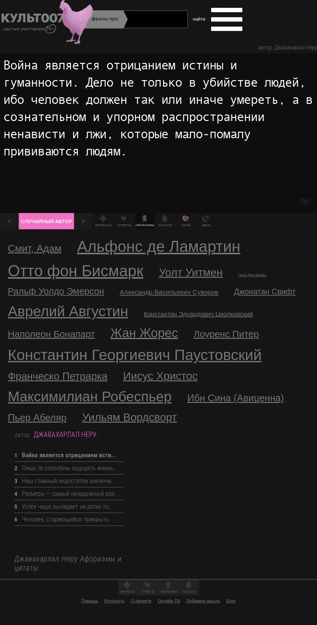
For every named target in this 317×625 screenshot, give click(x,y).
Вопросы (103, 225)
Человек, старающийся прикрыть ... (64, 519)
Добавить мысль (203, 600)
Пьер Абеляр (37, 417)
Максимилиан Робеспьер (89, 396)
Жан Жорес (144, 333)
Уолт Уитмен (191, 272)
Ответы (124, 225)
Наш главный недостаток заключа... (65, 481)
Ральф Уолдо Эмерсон (56, 291)
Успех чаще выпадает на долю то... (63, 506)
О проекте (141, 600)
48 (305, 201)
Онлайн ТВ (169, 600)
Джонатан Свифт (264, 291)
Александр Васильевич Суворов (169, 292)
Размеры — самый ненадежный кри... (66, 493)
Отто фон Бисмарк (75, 271)
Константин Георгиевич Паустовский (135, 355)
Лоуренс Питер (226, 334)
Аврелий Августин (68, 311)
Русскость (114, 600)
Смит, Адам (35, 248)
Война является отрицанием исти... (65, 455)
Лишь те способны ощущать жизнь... (66, 468)
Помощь (89, 600)
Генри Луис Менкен (252, 275)
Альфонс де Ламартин (158, 246)
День (206, 225)
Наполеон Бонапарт (51, 334)
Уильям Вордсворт (129, 417)
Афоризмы (145, 225)
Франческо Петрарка (57, 376)
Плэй (186, 225)
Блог (231, 600)
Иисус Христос (160, 376)
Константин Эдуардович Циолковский (198, 314)
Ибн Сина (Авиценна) (235, 398)
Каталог (165, 225)
